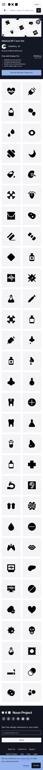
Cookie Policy (25, 758)
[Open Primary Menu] (3, 4)
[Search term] (22, 10)
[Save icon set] (38, 22)
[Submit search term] (38, 10)
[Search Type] (5, 10)
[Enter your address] (21, 732)
